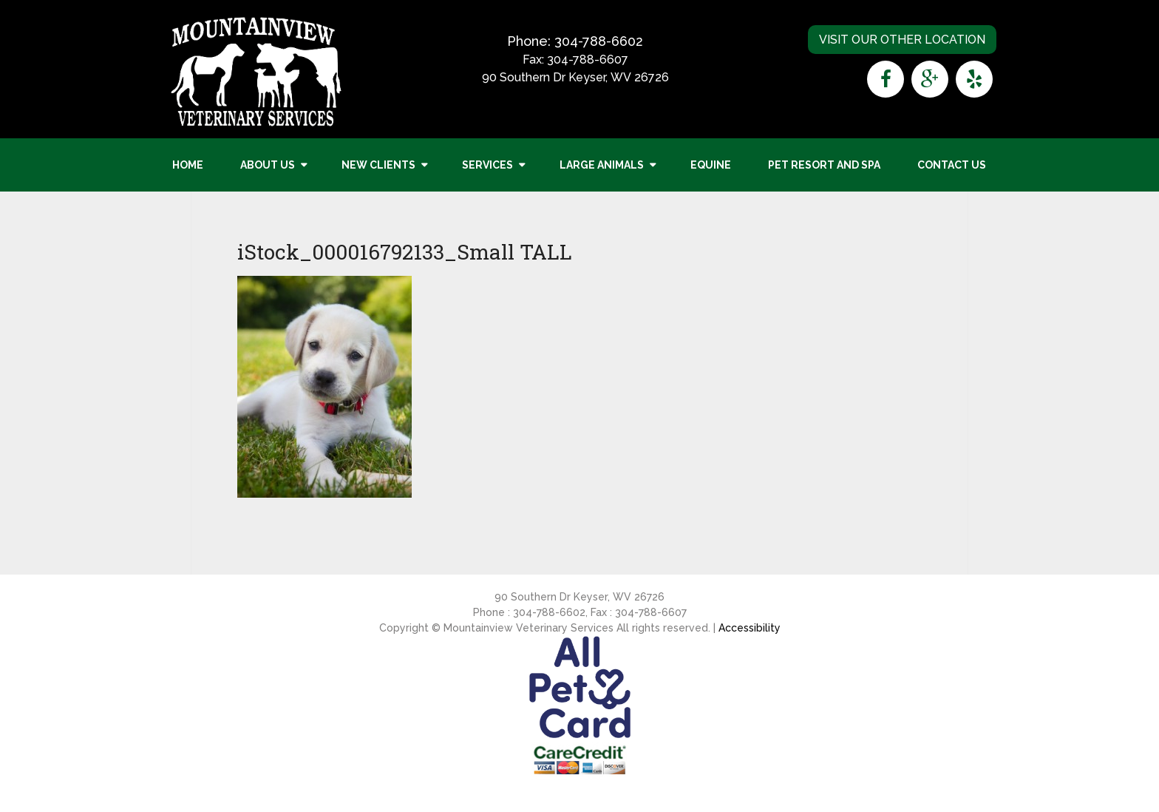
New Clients (378, 165)
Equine (710, 165)
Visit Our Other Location (902, 40)
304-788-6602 (598, 41)
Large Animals (602, 165)
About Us (267, 165)
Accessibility (749, 628)
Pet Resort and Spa (824, 165)
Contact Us (951, 165)
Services (487, 165)
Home (187, 165)
